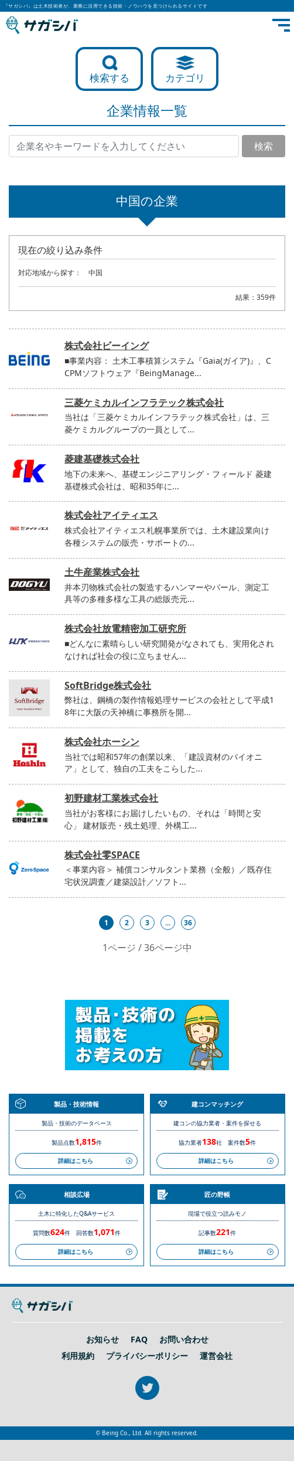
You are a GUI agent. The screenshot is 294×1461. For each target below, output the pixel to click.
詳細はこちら (75, 1160)
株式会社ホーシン (101, 741)
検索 (263, 146)
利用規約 (77, 1356)
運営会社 (216, 1356)
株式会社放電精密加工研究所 (125, 628)
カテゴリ (185, 77)
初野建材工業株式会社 (111, 798)
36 (188, 923)
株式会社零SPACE (102, 854)
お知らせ (102, 1339)
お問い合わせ (183, 1339)
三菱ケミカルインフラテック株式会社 (144, 402)
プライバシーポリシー (147, 1356)
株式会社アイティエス (111, 515)
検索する (109, 77)
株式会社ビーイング (106, 345)
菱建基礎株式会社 (101, 458)
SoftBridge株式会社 (107, 685)
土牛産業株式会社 (101, 572)
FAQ (139, 1339)
